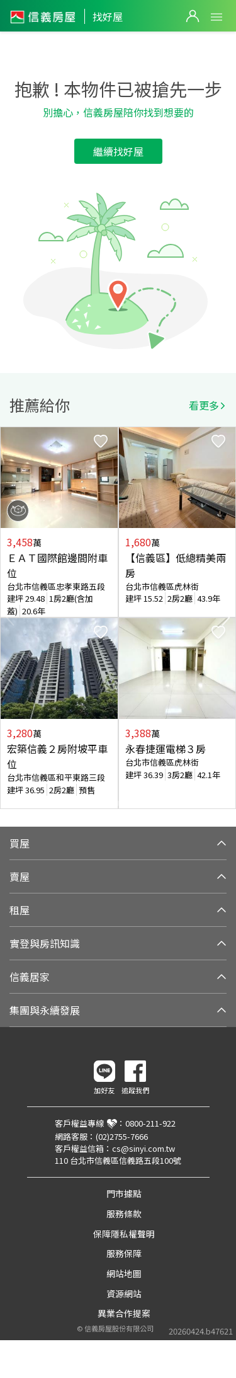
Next (226, 617)
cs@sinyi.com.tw (143, 1148)
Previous (10, 617)
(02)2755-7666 (122, 1136)
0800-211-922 (150, 1123)
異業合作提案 (124, 1313)
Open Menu (216, 17)
